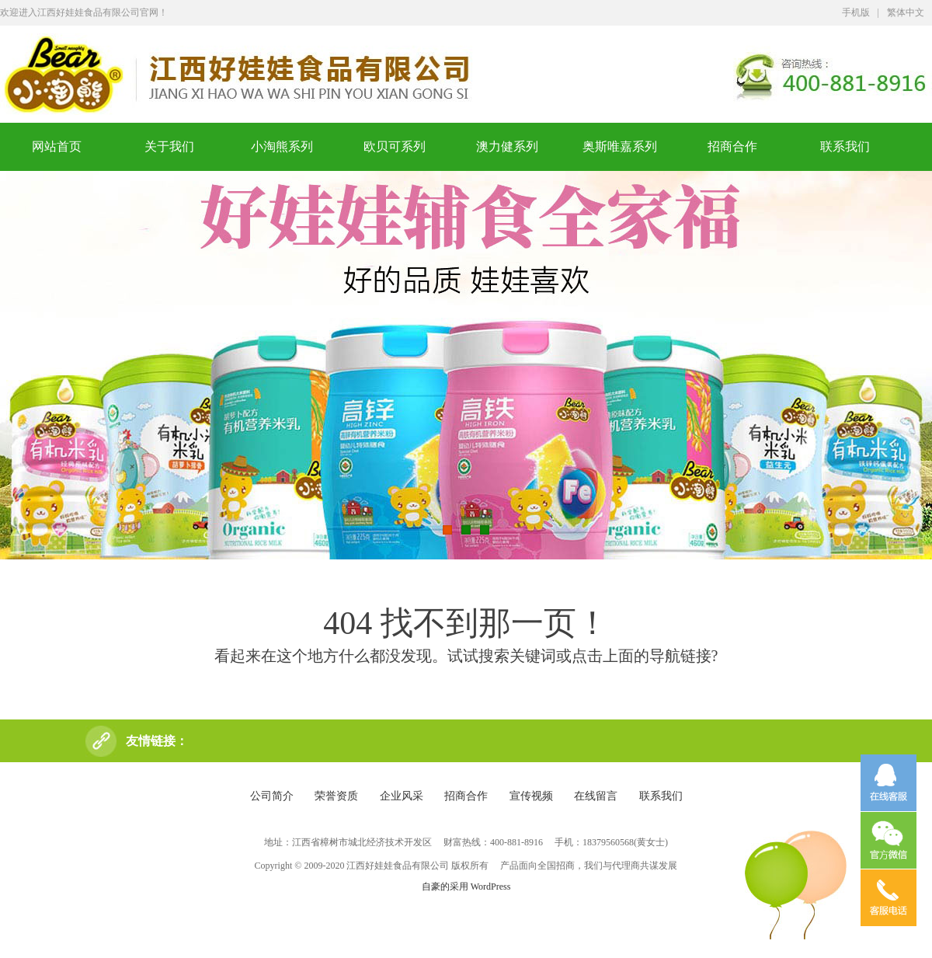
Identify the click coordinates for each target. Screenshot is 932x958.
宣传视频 (531, 796)
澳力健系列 (507, 146)
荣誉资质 (336, 796)
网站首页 (57, 146)
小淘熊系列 (282, 146)
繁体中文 (905, 12)
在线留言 (595, 796)
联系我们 (845, 146)
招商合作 (732, 146)
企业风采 (401, 796)
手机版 (856, 12)
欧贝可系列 (394, 146)
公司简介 (272, 796)
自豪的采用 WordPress (466, 886)
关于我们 (169, 146)
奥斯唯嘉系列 (619, 146)
